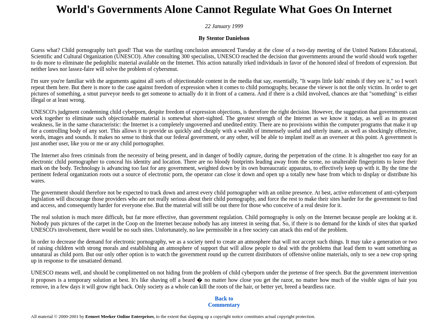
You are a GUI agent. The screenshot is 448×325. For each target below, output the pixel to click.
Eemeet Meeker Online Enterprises (119, 316)
